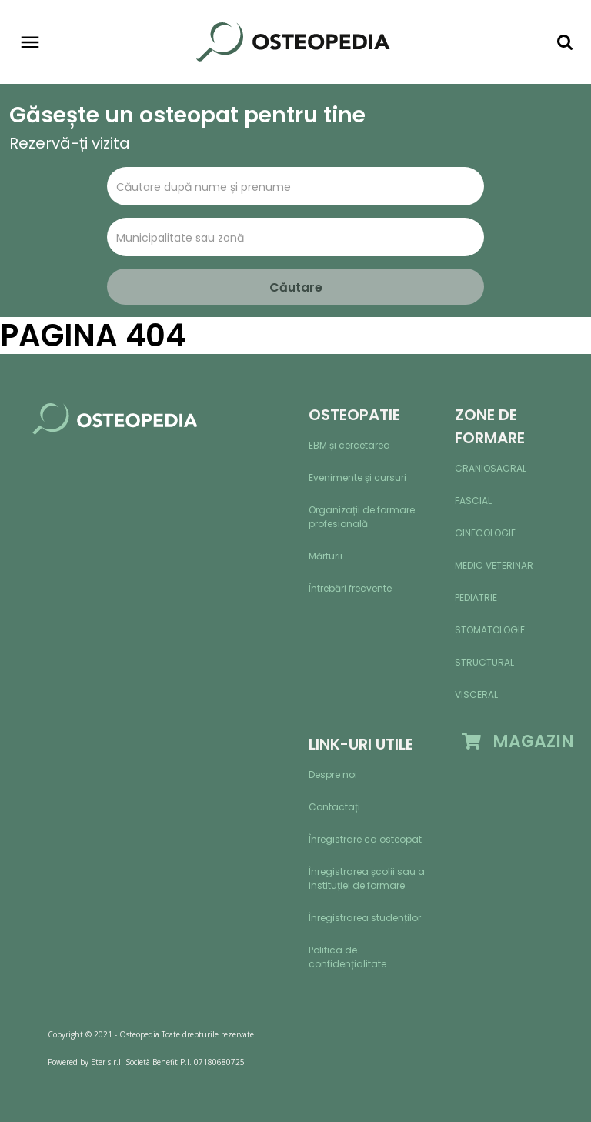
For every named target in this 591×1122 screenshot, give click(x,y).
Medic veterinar (494, 565)
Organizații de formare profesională (362, 516)
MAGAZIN (518, 741)
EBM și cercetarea (349, 445)
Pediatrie (476, 597)
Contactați (334, 806)
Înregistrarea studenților (365, 917)
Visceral (476, 694)
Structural (484, 662)
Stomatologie (490, 629)
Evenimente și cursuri (357, 477)
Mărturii (325, 556)
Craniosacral (490, 468)
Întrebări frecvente (350, 588)
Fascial (473, 500)
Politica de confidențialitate (347, 956)
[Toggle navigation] (30, 42)
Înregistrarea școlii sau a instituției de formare (367, 878)
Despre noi (333, 774)
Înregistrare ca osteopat (365, 839)
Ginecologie (485, 532)
